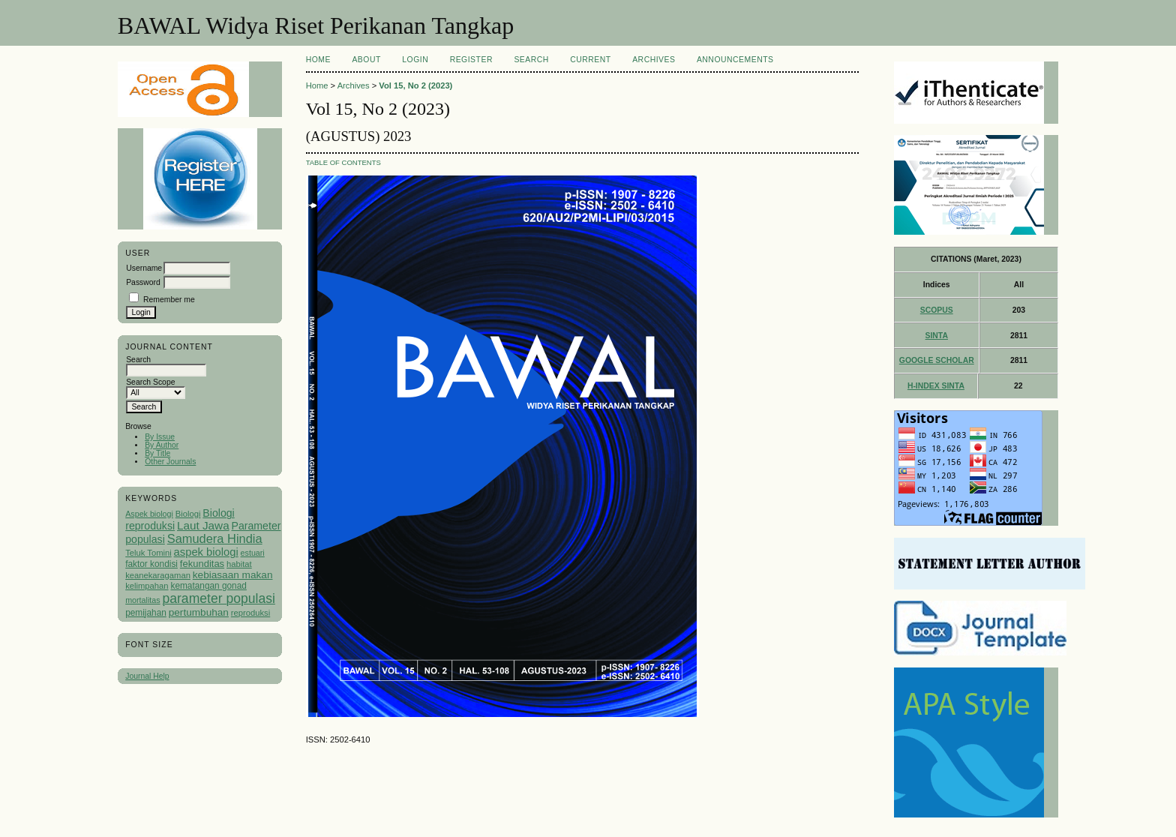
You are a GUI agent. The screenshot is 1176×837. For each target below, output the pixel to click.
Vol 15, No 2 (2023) (415, 85)
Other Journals (170, 462)
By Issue (160, 437)
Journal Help (147, 676)
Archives (653, 60)
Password (143, 282)
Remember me (169, 300)
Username (144, 268)
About (366, 60)
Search (531, 60)
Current (590, 60)
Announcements (735, 60)
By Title (157, 453)
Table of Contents (343, 162)
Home (318, 60)
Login (415, 60)
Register (471, 60)
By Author (161, 445)
